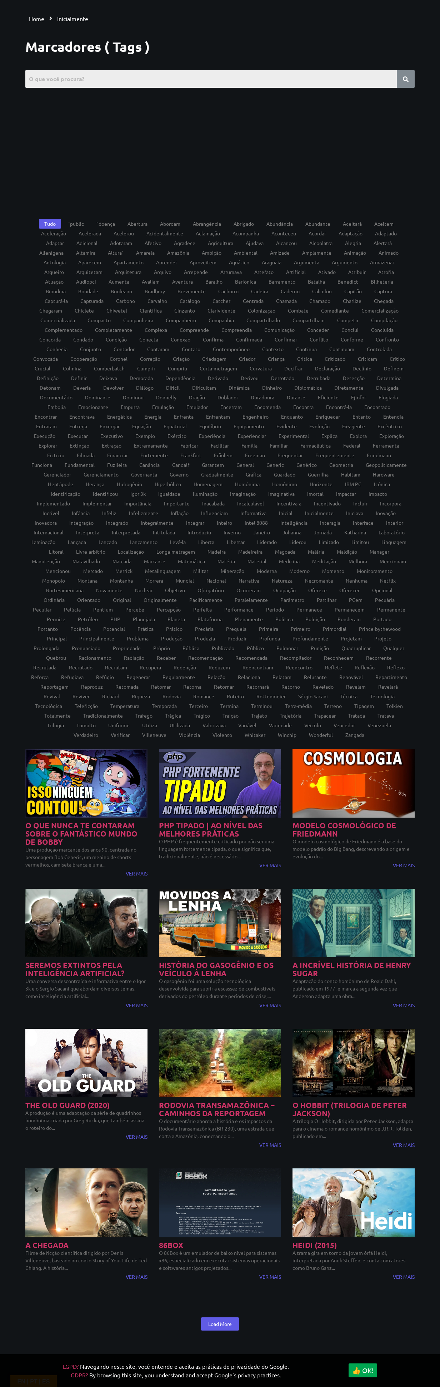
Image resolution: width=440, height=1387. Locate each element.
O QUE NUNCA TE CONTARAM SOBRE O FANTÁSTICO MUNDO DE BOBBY (81, 833)
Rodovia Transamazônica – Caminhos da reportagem (217, 1109)
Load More (220, 1324)
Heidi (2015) (314, 1245)
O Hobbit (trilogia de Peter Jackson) (349, 1109)
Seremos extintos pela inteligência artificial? (75, 969)
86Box (171, 1245)
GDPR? (79, 1374)
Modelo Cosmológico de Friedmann (344, 829)
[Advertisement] (220, 149)
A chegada (47, 1245)
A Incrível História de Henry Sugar (351, 969)
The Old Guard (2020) (67, 1105)
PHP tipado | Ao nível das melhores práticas (210, 829)
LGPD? (71, 1366)
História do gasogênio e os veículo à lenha (216, 969)
